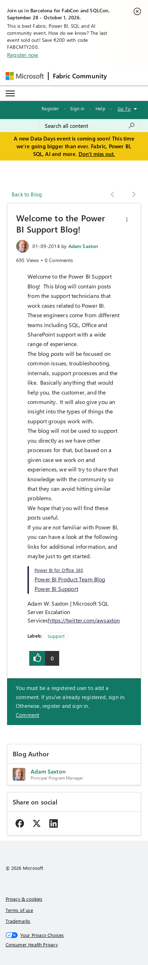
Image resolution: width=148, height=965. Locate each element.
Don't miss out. (97, 153)
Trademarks (18, 921)
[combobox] (90, 125)
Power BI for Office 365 (59, 570)
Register (50, 108)
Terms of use (19, 910)
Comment (27, 714)
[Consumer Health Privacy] (74, 944)
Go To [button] (124, 109)
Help (100, 108)
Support (56, 636)
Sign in (77, 108)
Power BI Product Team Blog (70, 579)
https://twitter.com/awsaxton (84, 620)
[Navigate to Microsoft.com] (25, 76)
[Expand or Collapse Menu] (10, 93)
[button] (127, 219)
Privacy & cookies (24, 899)
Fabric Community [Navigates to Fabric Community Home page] (80, 76)
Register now (22, 54)
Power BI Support (56, 588)
